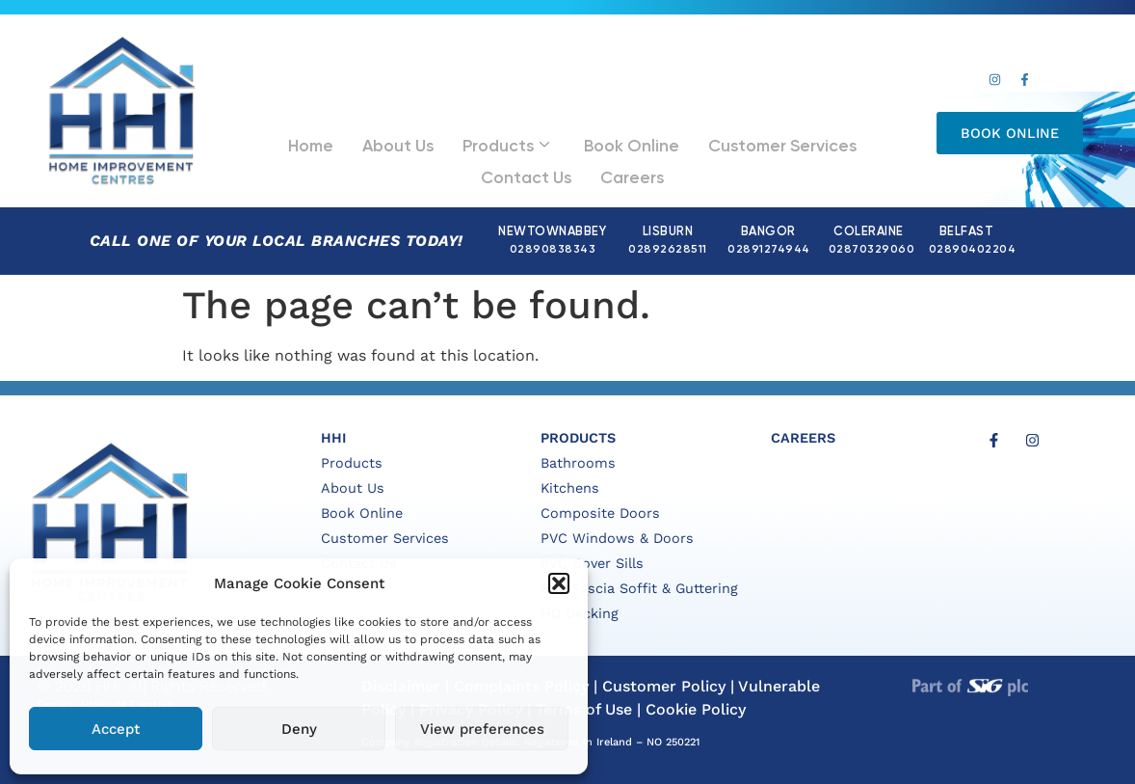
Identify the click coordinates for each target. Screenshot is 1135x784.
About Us (365, 140)
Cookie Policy (696, 709)
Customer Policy (664, 686)
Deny (299, 729)
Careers (567, 162)
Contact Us (820, 140)
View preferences (482, 729)
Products (457, 141)
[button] (558, 583)
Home (293, 140)
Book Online (565, 140)
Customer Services (694, 140)
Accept (116, 729)
